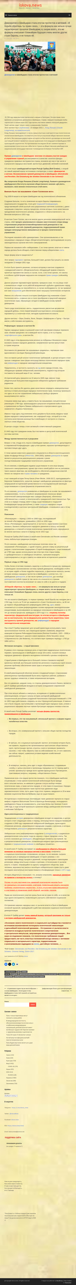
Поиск (6, 1001)
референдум (12, 363)
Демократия (9, 75)
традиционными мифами (23, 844)
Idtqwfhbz (14, 974)
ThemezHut (68, 1282)
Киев (8, 1058)
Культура (9, 1061)
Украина (24, 971)
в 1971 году (65, 870)
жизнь (36, 944)
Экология (9, 1081)
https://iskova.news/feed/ (15, 1126)
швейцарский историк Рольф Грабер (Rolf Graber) (29, 976)
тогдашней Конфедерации (47, 204)
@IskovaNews (14, 1114)
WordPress (60, 1281)
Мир (18, 971)
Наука (8, 1069)
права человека (31, 474)
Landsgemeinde (51, 834)
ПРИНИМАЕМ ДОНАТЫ (14, 1143)
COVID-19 (11, 1066)
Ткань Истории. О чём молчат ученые (18, 1035)
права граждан (52, 275)
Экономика (10, 1083)
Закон (8, 1055)
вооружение (17, 291)
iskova (17, 38)
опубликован (24, 128)
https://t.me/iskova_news (20, 1108)
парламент (19, 260)
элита (61, 250)
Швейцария (27, 839)
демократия (16, 156)
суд (39, 368)
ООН (7, 1072)
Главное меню (12, 15)
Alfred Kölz (30, 456)
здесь (52, 605)
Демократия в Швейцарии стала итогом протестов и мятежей (38, 974)
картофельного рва (13, 335)
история (20, 818)
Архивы (7, 1093)
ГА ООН (10, 1075)
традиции (44, 504)
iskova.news (30, 5)
